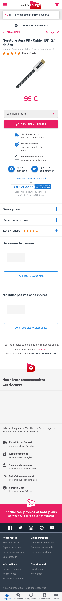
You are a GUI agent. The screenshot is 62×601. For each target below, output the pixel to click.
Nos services (9, 573)
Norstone (42, 349)
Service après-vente (13, 578)
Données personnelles (42, 547)
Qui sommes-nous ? (13, 568)
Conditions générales (42, 542)
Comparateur (10, 556)
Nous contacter (11, 542)
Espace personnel (12, 547)
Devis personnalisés (13, 551)
